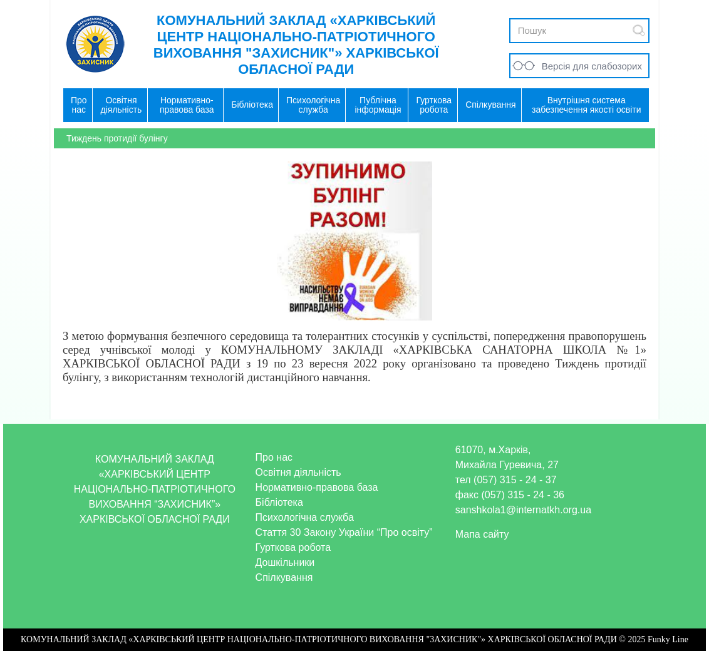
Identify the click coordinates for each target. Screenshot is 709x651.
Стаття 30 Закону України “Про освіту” (344, 532)
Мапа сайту (482, 534)
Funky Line (668, 639)
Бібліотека (279, 502)
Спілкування (284, 577)
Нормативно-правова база (317, 487)
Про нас (274, 457)
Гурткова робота (293, 547)
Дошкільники (285, 562)
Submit (639, 30)
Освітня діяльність (298, 472)
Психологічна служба (305, 517)
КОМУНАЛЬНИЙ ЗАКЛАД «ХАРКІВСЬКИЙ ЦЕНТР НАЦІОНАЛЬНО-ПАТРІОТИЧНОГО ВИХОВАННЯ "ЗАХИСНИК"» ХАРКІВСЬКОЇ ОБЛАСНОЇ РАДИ (296, 45)
